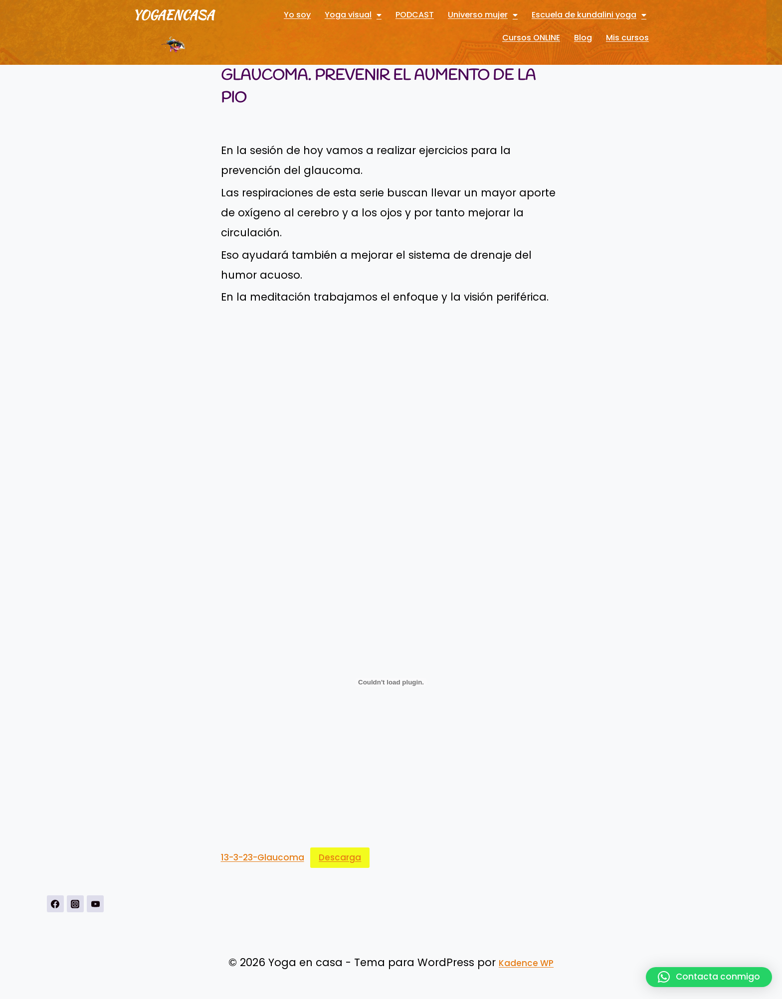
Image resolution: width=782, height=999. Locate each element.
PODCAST (414, 14)
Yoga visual (353, 15)
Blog (583, 37)
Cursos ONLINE (531, 37)
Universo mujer (483, 15)
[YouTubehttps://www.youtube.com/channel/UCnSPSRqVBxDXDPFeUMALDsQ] (95, 903)
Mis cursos (627, 37)
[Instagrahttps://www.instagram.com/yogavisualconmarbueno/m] (75, 903)
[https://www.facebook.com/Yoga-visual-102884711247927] (55, 903)
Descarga (340, 857)
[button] (709, 977)
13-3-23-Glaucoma (262, 857)
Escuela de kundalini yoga (589, 15)
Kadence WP (526, 963)
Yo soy (297, 14)
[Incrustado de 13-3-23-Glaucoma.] (391, 682)
